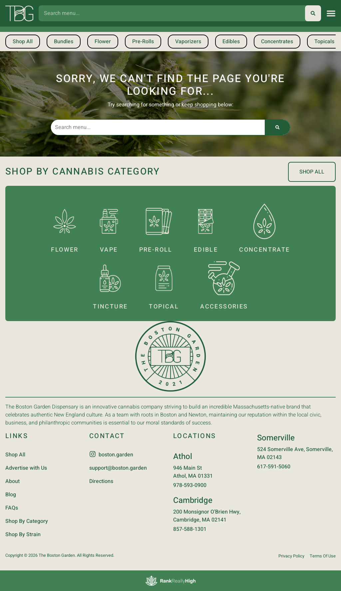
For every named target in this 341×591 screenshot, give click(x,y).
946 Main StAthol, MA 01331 (193, 472)
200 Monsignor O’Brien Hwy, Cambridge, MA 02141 (206, 516)
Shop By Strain (23, 534)
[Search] (313, 13)
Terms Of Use (323, 556)
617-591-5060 (273, 467)
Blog (10, 495)
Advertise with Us (26, 468)
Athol (182, 456)
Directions (101, 481)
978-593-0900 (189, 485)
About (12, 481)
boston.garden (116, 455)
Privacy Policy (291, 556)
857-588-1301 (189, 529)
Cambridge (192, 500)
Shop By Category (26, 521)
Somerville (276, 438)
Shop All (15, 455)
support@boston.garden (118, 468)
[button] (331, 13)
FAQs (11, 508)
